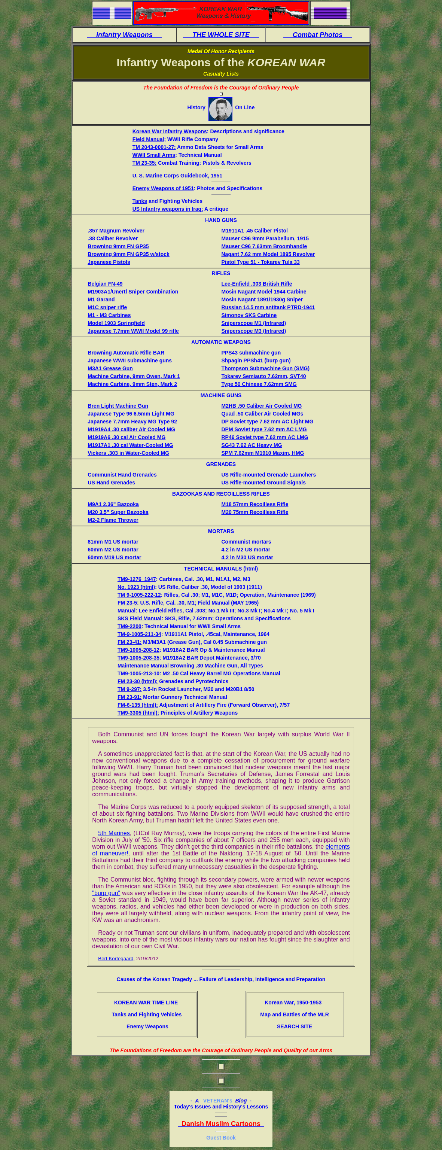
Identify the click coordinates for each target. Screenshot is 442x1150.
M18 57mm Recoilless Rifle (254, 504)
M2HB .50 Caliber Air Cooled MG (261, 406)
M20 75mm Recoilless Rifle (254, 512)
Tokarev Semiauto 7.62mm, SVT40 (263, 376)
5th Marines (113, 833)
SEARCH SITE (294, 1026)
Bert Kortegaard (115, 958)
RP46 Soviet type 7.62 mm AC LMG (264, 437)
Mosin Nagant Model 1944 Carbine (263, 292)
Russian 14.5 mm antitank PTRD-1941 (268, 307)
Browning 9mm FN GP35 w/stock (129, 254)
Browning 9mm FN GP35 (118, 246)
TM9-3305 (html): (138, 713)
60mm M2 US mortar (113, 550)
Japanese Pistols (109, 262)
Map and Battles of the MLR (294, 1014)
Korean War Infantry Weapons (169, 131)
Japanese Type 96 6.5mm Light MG (131, 414)
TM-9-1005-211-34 (139, 634)
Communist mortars (246, 542)
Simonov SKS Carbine (249, 315)
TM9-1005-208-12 (138, 650)
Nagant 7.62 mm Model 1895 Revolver (268, 254)
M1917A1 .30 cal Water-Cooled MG (130, 445)
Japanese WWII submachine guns (130, 360)
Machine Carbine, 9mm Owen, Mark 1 (134, 376)
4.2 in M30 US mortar (247, 557)
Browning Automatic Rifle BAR (126, 353)
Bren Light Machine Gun (118, 406)
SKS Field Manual (139, 618)
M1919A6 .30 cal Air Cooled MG (126, 437)
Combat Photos (317, 35)
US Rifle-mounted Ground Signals (263, 483)
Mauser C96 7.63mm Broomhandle (264, 246)
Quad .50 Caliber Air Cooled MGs (262, 414)
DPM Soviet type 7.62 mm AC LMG (264, 429)
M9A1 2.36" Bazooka (113, 504)
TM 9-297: (130, 689)
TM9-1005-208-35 (138, 658)
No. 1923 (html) (136, 587)
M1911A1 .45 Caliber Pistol (254, 231)
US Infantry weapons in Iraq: (167, 209)
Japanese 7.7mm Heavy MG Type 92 (132, 422)
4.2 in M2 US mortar (245, 550)
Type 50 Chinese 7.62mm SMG (258, 384)
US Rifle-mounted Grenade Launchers (268, 475)
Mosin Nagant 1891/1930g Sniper (262, 299)
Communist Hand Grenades (122, 475)
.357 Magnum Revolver (116, 231)
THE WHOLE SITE (221, 35)
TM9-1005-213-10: (139, 673)
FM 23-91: (130, 697)
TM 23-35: (144, 163)
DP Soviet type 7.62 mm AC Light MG (267, 422)
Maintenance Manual (143, 666)
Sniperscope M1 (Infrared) (253, 323)
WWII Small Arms (154, 155)
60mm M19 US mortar (114, 557)
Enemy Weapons (147, 1026)
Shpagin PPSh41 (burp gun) (255, 360)
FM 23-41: (130, 642)
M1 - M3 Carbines (109, 315)
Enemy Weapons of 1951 (163, 188)
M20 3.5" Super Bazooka (118, 512)
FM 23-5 (127, 603)
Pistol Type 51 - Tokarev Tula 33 (260, 262)
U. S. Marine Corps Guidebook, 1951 (177, 176)
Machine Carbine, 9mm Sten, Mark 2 (132, 384)
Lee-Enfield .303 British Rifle (256, 284)
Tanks (139, 201)
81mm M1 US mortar (113, 542)
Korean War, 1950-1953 (294, 1003)
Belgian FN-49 (105, 284)
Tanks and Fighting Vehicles (146, 1014)
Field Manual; (149, 139)
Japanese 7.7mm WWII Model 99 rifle (133, 331)
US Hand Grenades (111, 483)
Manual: (127, 611)
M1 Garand (101, 299)
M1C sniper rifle (107, 307)
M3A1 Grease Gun (110, 368)
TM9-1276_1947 (137, 579)
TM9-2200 (129, 626)
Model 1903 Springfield (116, 323)
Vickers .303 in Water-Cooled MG (128, 453)
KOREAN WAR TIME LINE (146, 1003)
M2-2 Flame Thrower (113, 520)
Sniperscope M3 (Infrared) (253, 331)
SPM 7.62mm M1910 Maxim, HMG (262, 453)
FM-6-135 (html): (138, 705)
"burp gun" (106, 893)
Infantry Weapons (124, 35)
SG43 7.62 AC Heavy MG (251, 445)
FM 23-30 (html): (138, 681)
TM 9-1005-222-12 (139, 595)
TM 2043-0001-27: (154, 147)
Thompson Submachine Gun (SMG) (265, 368)
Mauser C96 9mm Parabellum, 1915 (264, 238)
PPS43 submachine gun (251, 353)
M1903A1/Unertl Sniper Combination (133, 292)
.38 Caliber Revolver (113, 238)
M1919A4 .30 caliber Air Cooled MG (131, 429)
